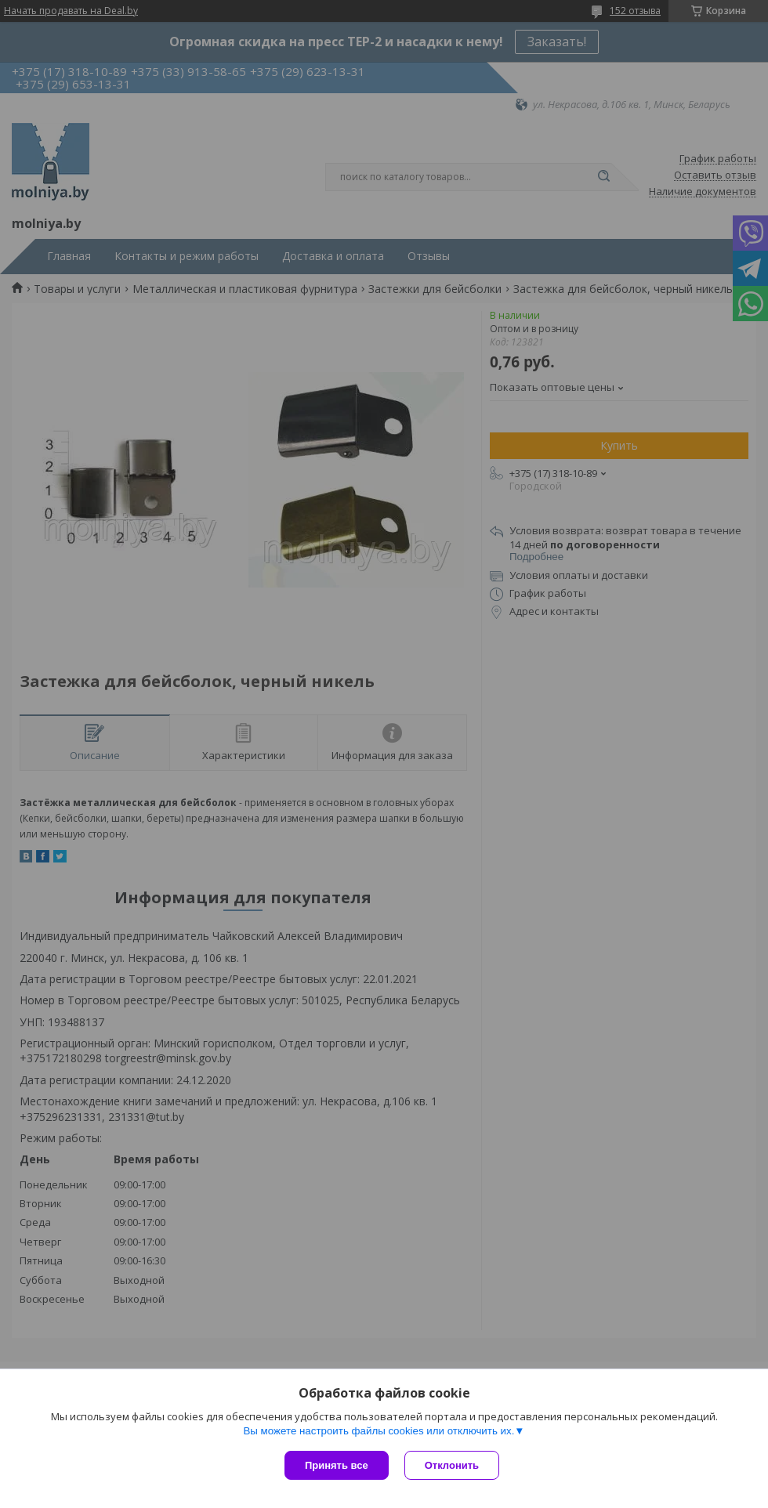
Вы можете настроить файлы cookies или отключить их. (378, 1431)
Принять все (336, 1465)
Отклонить (452, 1465)
